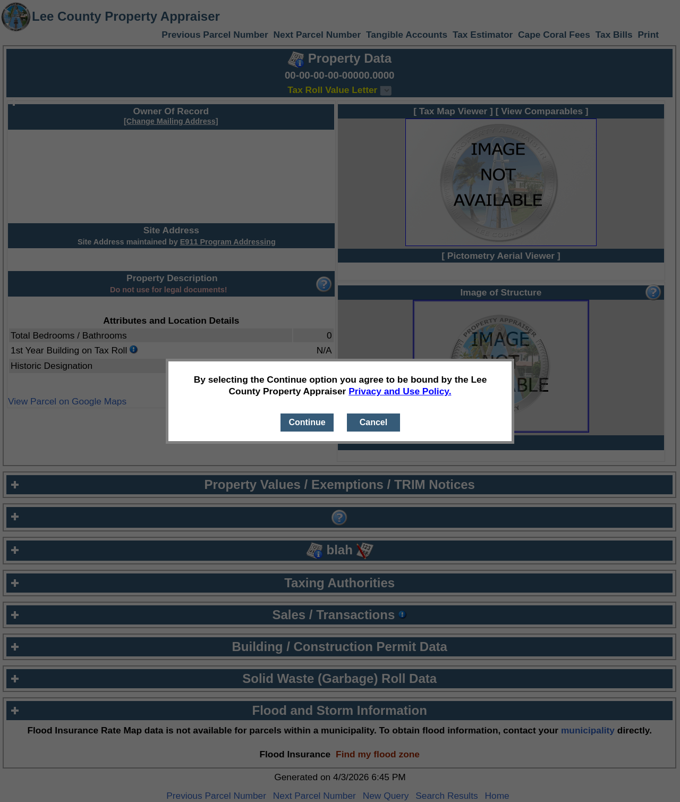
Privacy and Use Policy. (399, 391)
